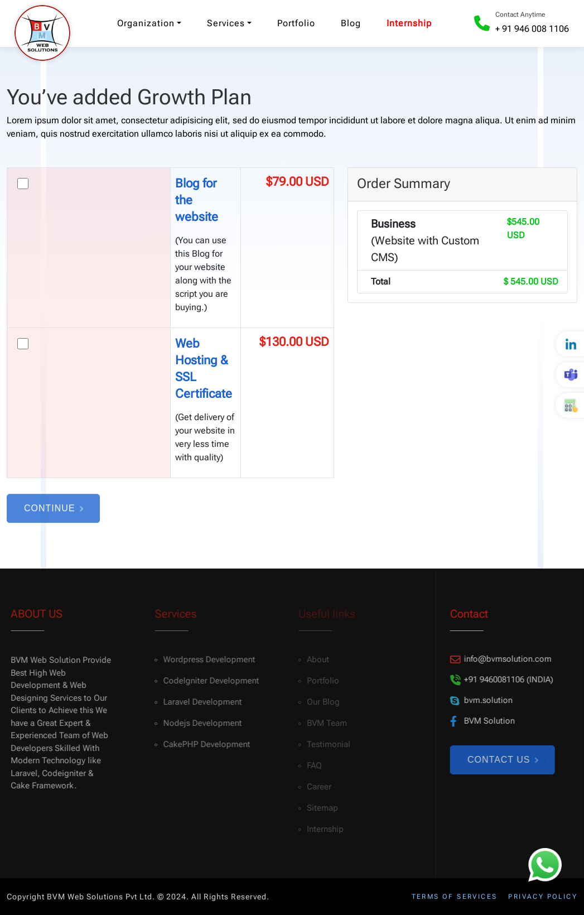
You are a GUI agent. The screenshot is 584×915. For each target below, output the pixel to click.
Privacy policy (542, 896)
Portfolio (296, 23)
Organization (146, 23)
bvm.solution (478, 700)
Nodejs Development (198, 723)
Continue (53, 511)
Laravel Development (198, 702)
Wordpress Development (205, 659)
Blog (351, 23)
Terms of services (455, 896)
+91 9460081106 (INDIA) (499, 680)
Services (226, 23)
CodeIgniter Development (207, 681)
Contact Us (500, 759)
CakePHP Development (202, 744)
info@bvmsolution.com (498, 659)
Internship (409, 23)
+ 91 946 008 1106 (532, 28)
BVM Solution (479, 721)
